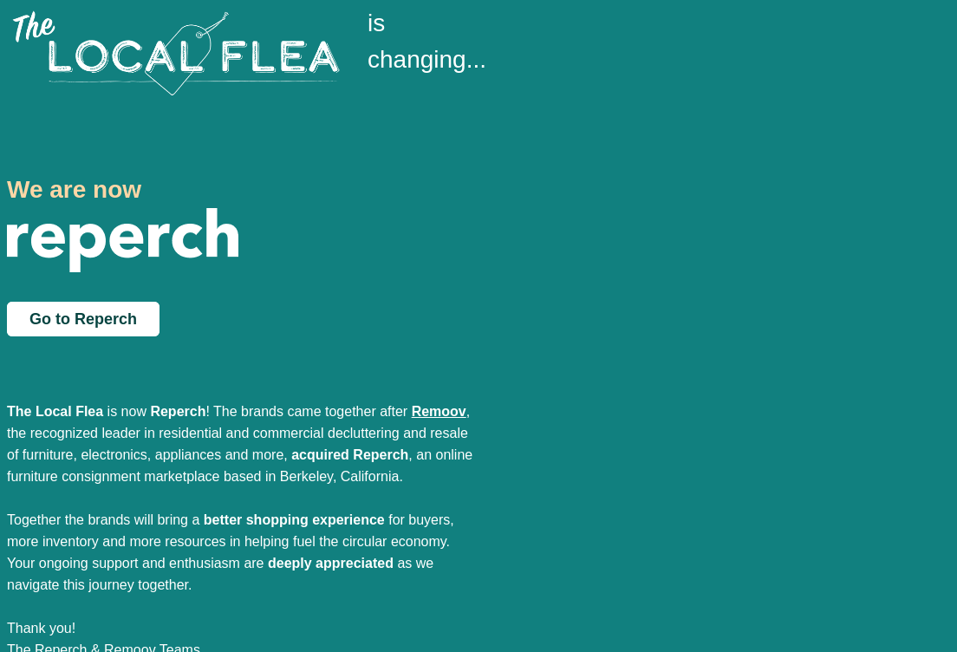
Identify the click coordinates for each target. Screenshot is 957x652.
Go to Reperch (83, 319)
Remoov (439, 411)
